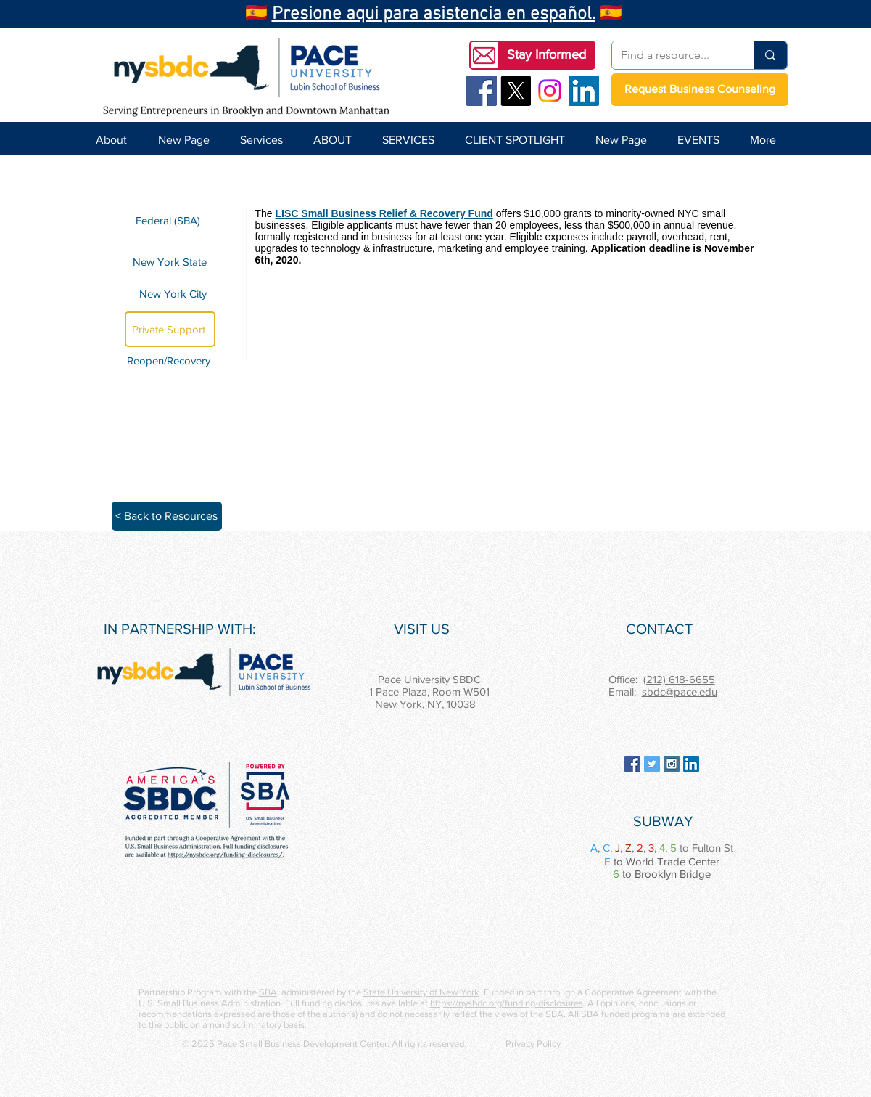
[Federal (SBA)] (170, 220)
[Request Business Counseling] (699, 89)
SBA (268, 992)
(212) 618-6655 (679, 679)
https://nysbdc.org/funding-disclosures (506, 1003)
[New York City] (170, 293)
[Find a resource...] (672, 55)
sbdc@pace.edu (679, 691)
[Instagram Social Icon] (672, 764)
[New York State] (170, 261)
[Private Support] (170, 329)
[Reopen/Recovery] (171, 360)
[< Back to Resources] (167, 516)
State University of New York (421, 992)
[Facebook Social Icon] (481, 91)
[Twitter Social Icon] (652, 764)
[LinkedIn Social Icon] (584, 91)
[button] (546, 55)
